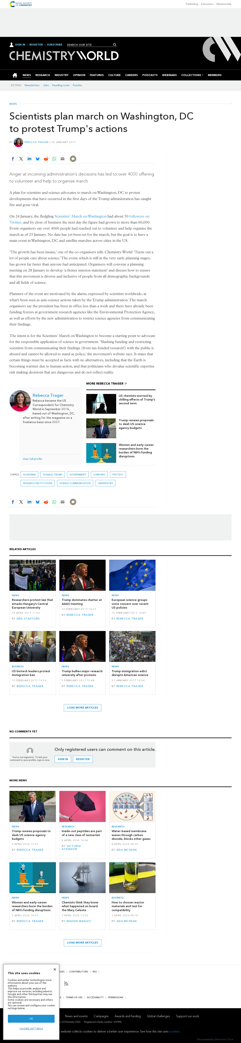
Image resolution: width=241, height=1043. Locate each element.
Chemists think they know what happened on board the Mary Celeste (80, 906)
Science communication (75, 483)
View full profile (32, 459)
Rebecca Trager (36, 142)
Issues (61, 971)
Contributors (78, 971)
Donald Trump (52, 474)
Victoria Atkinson (71, 848)
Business (18, 666)
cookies (174, 1031)
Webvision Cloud (224, 1039)
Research (68, 826)
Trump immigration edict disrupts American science (130, 673)
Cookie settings (31, 1028)
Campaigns (101, 1016)
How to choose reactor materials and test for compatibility (128, 906)
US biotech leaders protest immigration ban (31, 673)
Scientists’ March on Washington (81, 216)
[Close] (55, 969)
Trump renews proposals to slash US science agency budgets (136, 424)
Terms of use (74, 997)
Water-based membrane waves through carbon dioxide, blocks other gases (131, 835)
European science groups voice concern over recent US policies (130, 603)
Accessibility (95, 997)
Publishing (192, 4)
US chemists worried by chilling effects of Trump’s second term (137, 399)
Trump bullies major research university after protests (82, 673)
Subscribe (54, 44)
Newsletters (32, 85)
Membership (224, 4)
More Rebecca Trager (104, 383)
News (13, 104)
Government (77, 474)
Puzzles (77, 85)
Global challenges (158, 1016)
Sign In (20, 44)
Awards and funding (128, 1016)
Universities (105, 483)
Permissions (115, 997)
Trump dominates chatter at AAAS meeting (82, 601)
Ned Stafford (28, 618)
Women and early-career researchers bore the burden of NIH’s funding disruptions (136, 450)
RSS (95, 971)
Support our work (187, 1016)
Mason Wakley (79, 921)
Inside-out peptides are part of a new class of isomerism (82, 833)
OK (31, 1018)
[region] (31, 1002)
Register (36, 44)
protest (118, 474)
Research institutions (37, 483)
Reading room (60, 85)
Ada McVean (127, 849)
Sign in (63, 759)
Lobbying (99, 474)
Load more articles (82, 707)
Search (114, 44)
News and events (76, 1016)
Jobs (46, 85)
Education (207, 4)
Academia (29, 474)
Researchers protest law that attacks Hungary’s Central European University (32, 603)
